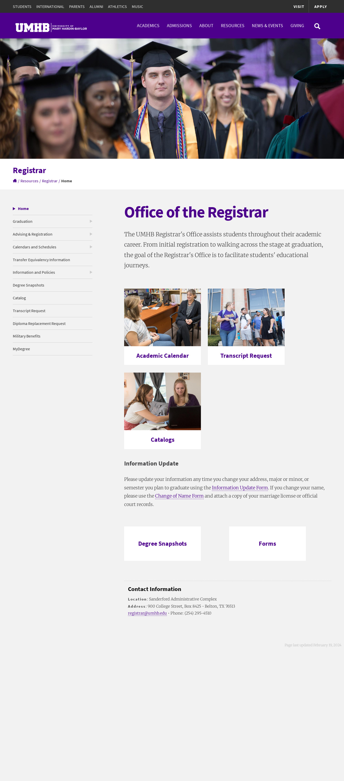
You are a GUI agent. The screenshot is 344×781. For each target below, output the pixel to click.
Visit (299, 6)
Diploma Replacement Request (39, 323)
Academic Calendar (162, 356)
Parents (77, 6)
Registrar (50, 180)
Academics (148, 25)
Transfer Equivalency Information (41, 259)
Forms (267, 543)
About (206, 25)
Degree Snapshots (28, 285)
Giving (297, 25)
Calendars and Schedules (34, 246)
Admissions (179, 25)
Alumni (96, 6)
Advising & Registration (32, 234)
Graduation (23, 221)
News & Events (267, 25)
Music (137, 6)
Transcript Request (29, 310)
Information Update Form (240, 488)
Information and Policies (34, 272)
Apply (320, 6)
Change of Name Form (179, 496)
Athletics (117, 6)
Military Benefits (26, 336)
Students (22, 6)
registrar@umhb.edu (147, 613)
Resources (232, 25)
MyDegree (21, 348)
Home (23, 208)
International (50, 6)
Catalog (19, 297)
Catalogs (163, 440)
